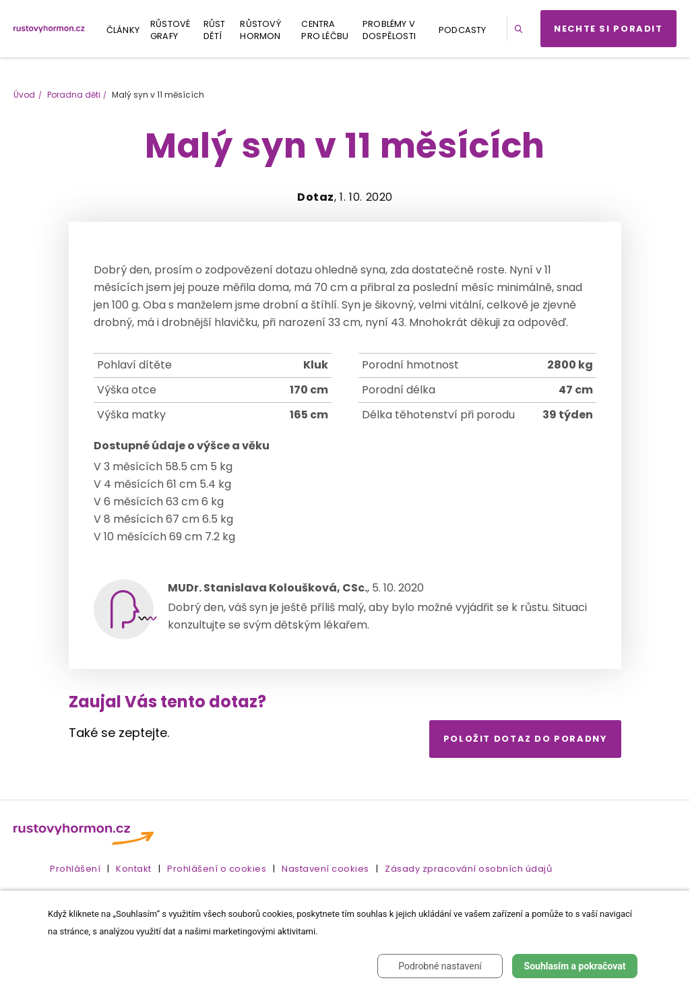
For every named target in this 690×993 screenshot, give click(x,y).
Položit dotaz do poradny (525, 738)
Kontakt (134, 868)
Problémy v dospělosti (389, 30)
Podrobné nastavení (440, 966)
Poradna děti (73, 94)
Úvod (24, 94)
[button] (521, 28)
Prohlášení (75, 868)
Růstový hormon (260, 30)
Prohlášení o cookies (216, 868)
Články (122, 30)
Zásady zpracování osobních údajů (468, 868)
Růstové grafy (170, 30)
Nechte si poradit (608, 28)
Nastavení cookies (325, 868)
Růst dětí (214, 30)
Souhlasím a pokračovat (575, 966)
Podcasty (463, 30)
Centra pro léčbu (324, 30)
